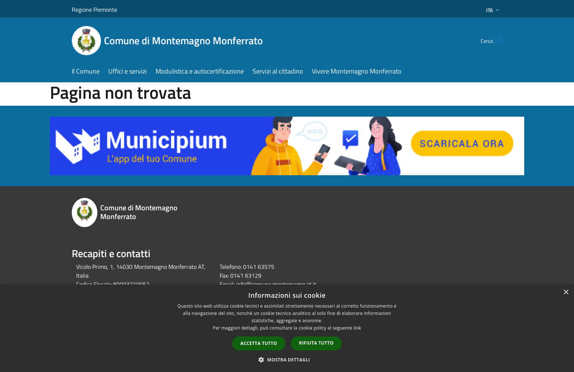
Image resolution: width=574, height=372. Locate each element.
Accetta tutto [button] (259, 343)
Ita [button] (493, 10)
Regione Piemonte (94, 9)
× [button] (566, 292)
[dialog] (287, 328)
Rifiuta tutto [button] (316, 343)
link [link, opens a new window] (357, 328)
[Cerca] (493, 40)
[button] (287, 359)
